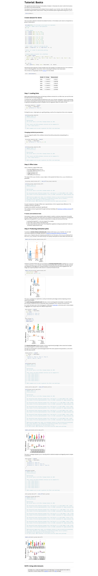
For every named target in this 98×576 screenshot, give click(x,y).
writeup (44, 71)
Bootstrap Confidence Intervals (65, 210)
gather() (46, 573)
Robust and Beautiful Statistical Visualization (57, 234)
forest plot (55, 306)
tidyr (56, 573)
